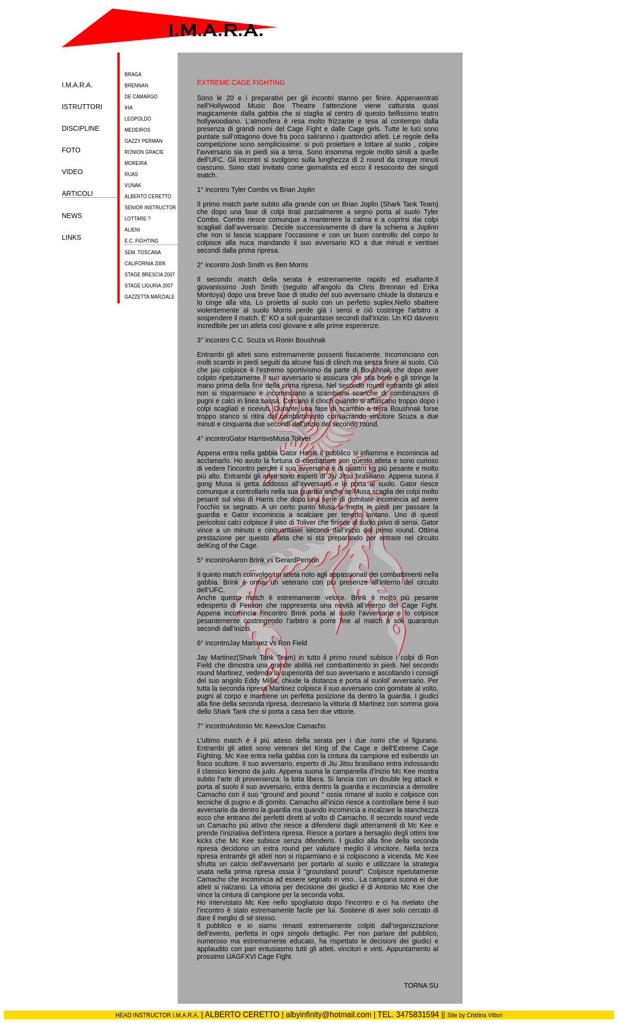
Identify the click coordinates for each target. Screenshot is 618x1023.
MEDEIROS (137, 130)
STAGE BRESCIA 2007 (150, 274)
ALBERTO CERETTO (148, 196)
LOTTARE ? (138, 218)
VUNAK (133, 185)
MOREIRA (136, 163)
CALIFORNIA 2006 (145, 263)
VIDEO (72, 172)
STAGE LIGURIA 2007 (149, 285)
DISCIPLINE (80, 128)
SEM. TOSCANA (143, 252)
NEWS (72, 215)
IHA (129, 107)
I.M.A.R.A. (77, 85)
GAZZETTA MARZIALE (150, 297)
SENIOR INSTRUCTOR (150, 207)
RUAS (131, 174)
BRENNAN (136, 85)
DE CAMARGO (141, 96)
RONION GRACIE (144, 152)
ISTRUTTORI (82, 106)
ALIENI (132, 229)
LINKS (71, 237)
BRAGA (133, 74)
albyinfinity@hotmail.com (328, 1014)
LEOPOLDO (138, 119)
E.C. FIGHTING (141, 241)
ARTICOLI (77, 193)
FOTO (71, 150)
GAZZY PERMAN (144, 141)
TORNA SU (421, 985)
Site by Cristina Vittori (475, 1015)
